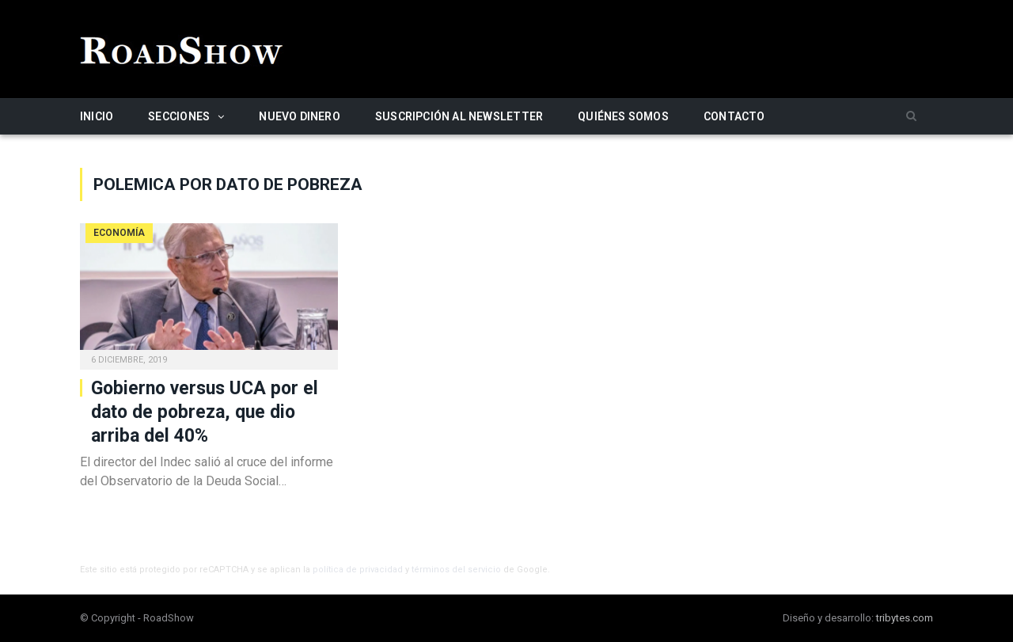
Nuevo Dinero (299, 116)
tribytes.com (904, 618)
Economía (119, 232)
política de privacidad (358, 569)
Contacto (734, 116)
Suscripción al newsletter (459, 116)
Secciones (179, 116)
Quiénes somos (623, 116)
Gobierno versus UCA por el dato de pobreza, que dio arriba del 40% (204, 412)
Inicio (96, 116)
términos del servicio (456, 569)
